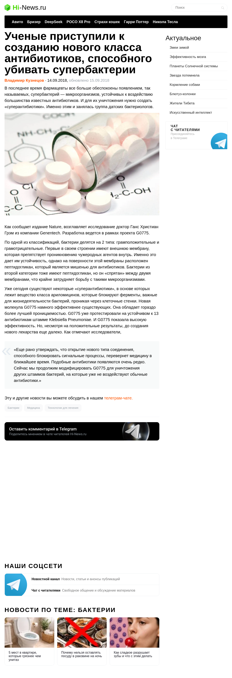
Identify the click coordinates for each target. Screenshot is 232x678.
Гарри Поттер (136, 22)
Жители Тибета (182, 103)
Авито (17, 22)
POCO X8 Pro (78, 22)
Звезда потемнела (184, 75)
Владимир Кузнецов (24, 80)
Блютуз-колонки (183, 94)
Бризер (34, 22)
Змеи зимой (179, 48)
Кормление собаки (185, 85)
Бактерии (13, 407)
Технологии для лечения (63, 407)
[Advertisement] (82, 499)
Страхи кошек (107, 22)
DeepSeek (53, 22)
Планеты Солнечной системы (194, 66)
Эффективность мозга (188, 57)
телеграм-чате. (118, 398)
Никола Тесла (165, 22)
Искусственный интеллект (191, 113)
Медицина (33, 407)
